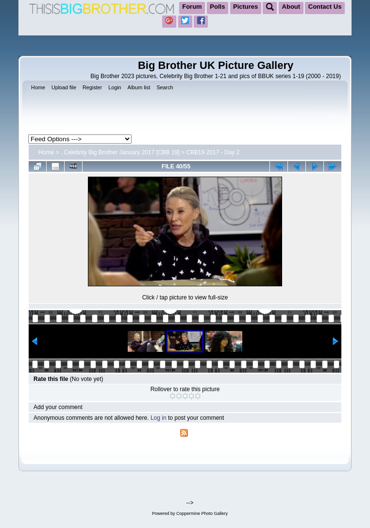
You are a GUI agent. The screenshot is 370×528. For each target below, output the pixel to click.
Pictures (245, 6)
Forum (192, 6)
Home (46, 152)
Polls (217, 6)
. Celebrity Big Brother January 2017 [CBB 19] (120, 152)
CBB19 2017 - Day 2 (212, 152)
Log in (159, 417)
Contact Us (325, 6)
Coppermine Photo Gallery (202, 513)
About (291, 6)
